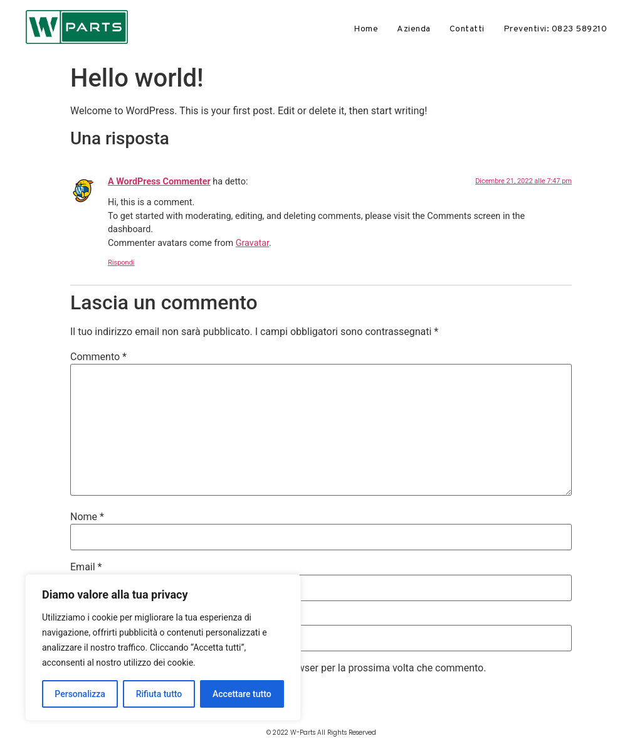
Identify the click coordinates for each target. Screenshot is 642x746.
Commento (98, 357)
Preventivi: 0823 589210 (555, 29)
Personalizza (80, 694)
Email (86, 567)
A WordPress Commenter (159, 181)
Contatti (467, 29)
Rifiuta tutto (159, 694)
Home (366, 29)
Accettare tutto (242, 694)
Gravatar (252, 243)
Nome (87, 517)
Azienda (414, 29)
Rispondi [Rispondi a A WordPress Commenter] (121, 262)
